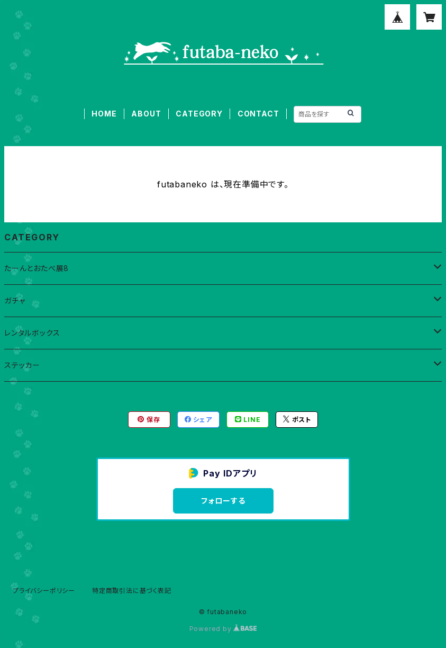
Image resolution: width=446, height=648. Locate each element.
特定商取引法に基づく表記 (131, 591)
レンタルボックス (32, 332)
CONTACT (258, 113)
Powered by (223, 629)
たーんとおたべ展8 (36, 268)
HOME (104, 113)
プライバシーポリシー (44, 591)
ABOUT (146, 113)
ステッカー (22, 365)
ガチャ (14, 300)
